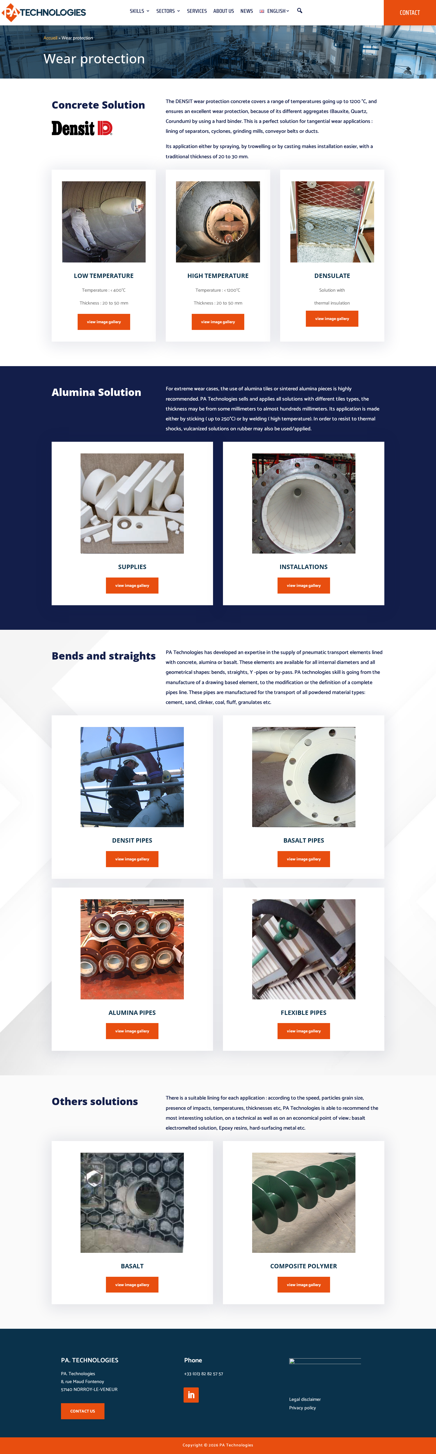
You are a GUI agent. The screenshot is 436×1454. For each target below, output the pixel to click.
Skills (137, 12)
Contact (410, 13)
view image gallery (104, 322)
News (246, 12)
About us (223, 12)
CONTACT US (82, 1411)
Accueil (50, 38)
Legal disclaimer (305, 1399)
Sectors (165, 12)
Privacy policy (302, 1408)
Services (197, 12)
